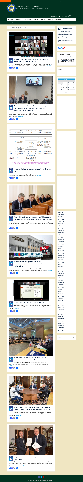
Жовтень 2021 (61, 275)
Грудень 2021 (61, 271)
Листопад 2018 (61, 318)
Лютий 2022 (60, 268)
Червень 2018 (61, 325)
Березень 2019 (61, 312)
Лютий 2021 (60, 289)
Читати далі (48, 65)
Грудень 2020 (61, 293)
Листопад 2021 (61, 273)
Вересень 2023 (61, 234)
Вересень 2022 (61, 255)
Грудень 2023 (61, 228)
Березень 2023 (61, 244)
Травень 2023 (61, 241)
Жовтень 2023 (61, 232)
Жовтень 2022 (61, 253)
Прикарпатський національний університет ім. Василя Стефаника (40, 480)
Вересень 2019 (61, 305)
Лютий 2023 (60, 246)
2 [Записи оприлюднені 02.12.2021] (66, 82)
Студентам (43, 19)
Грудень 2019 (61, 300)
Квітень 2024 (60, 223)
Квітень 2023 (60, 243)
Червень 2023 (61, 239)
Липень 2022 (60, 259)
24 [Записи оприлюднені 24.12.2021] (68, 87)
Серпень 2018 (61, 323)
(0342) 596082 (54, 15)
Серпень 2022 (61, 257)
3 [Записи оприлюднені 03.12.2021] (68, 82)
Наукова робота (28, 19)
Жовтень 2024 (61, 216)
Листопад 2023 (61, 230)
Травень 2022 (61, 262)
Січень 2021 (60, 291)
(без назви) (60, 36)
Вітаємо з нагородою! (62, 37)
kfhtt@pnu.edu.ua (54, 16)
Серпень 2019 (61, 307)
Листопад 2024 (61, 214)
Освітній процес (19, 19)
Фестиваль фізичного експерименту (65, 31)
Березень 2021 (61, 287)
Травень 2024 (61, 221)
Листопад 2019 (61, 302)
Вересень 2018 (61, 321)
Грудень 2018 (61, 316)
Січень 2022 (60, 269)
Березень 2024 (61, 225)
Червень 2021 (61, 282)
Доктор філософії (57, 19)
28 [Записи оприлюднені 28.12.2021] (61, 89)
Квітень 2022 (60, 264)
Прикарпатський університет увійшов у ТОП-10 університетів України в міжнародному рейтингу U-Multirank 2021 (30, 264)
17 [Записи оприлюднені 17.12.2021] (68, 86)
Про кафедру (10, 19)
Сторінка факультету (61, 1)
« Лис (65, 92)
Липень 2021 (60, 280)
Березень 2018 (61, 330)
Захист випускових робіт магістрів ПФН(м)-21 (29, 302)
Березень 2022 (61, 266)
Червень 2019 (61, 309)
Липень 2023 (60, 237)
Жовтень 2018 (61, 320)
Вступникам (36, 19)
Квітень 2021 (60, 286)
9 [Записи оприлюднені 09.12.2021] (66, 84)
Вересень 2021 (61, 277)
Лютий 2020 (60, 298)
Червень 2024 (61, 219)
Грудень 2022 (61, 250)
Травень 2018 (61, 327)
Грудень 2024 (61, 212)
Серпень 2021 (61, 278)
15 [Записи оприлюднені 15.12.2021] (63, 86)
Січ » (67, 92)
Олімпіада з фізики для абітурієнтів (64, 56)
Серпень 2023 (61, 235)
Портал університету (51, 1)
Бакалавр (50, 19)
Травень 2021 (61, 284)
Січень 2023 (60, 248)
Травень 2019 (61, 311)
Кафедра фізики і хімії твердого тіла (29, 6)
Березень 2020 (61, 296)
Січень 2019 (60, 314)
